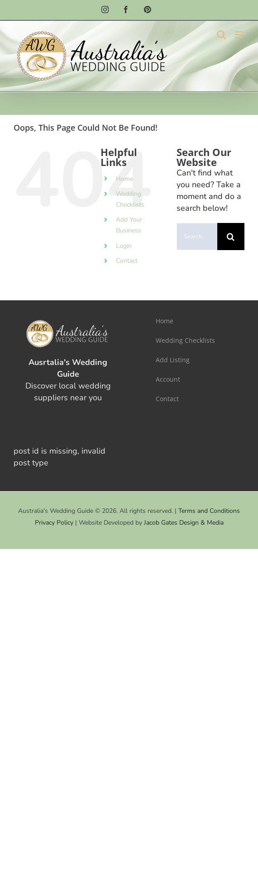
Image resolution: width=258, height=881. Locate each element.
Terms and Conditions (209, 511)
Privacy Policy (54, 522)
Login (124, 246)
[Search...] (197, 236)
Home (124, 179)
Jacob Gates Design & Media (184, 522)
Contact (127, 260)
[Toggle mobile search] (221, 34)
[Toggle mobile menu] (239, 34)
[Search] (230, 236)
